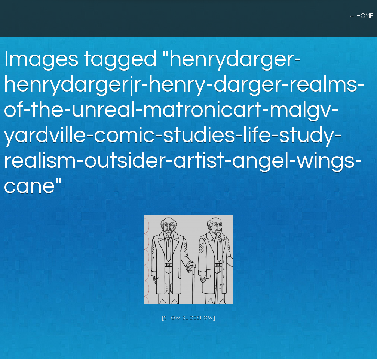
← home (361, 15)
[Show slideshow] (188, 318)
